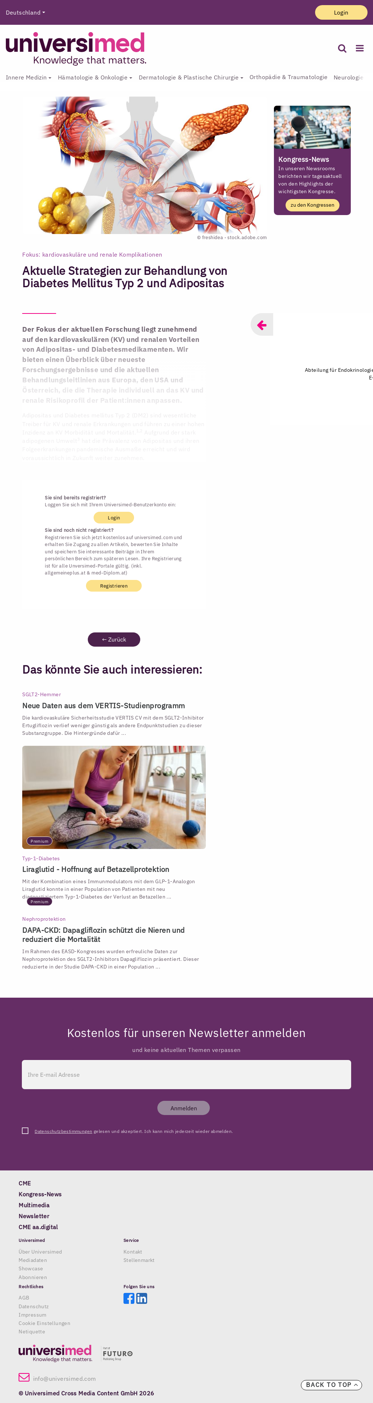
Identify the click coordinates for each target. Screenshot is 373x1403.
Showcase (31, 1268)
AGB (24, 1297)
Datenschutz (34, 1306)
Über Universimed (40, 1251)
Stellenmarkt (139, 1260)
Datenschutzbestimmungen (63, 1131)
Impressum (33, 1315)
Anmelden (183, 1108)
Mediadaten (33, 1260)
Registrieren (113, 585)
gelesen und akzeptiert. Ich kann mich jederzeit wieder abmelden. (134, 1131)
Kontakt (132, 1251)
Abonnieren (33, 1277)
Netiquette (32, 1331)
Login (341, 12)
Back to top (332, 1385)
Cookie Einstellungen (44, 1323)
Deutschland (23, 12)
